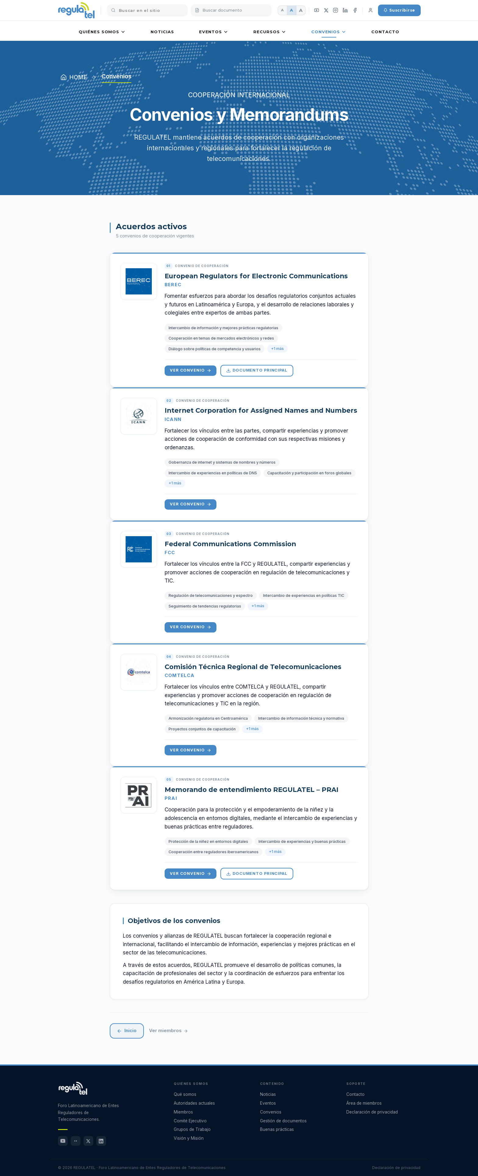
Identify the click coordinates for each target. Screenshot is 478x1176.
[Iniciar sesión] (370, 10)
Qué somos (185, 1094)
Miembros (183, 1112)
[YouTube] (316, 10)
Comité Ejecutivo (190, 1120)
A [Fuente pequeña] (282, 10)
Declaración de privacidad (372, 1112)
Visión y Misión (189, 1138)
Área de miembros (364, 1103)
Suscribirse (399, 10)
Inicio (127, 1030)
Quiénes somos (102, 31)
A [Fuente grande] (300, 10)
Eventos (214, 31)
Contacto (385, 31)
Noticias (162, 31)
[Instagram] (335, 10)
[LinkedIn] (345, 10)
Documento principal (256, 370)
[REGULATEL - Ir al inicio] (73, 1088)
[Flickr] (75, 1141)
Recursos (269, 31)
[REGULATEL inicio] (76, 10)
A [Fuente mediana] (291, 10)
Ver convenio (190, 370)
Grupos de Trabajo (192, 1129)
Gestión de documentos (283, 1120)
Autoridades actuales (194, 1103)
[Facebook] (355, 10)
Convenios (328, 31)
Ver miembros (168, 1030)
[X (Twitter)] (326, 10)
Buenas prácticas (277, 1129)
